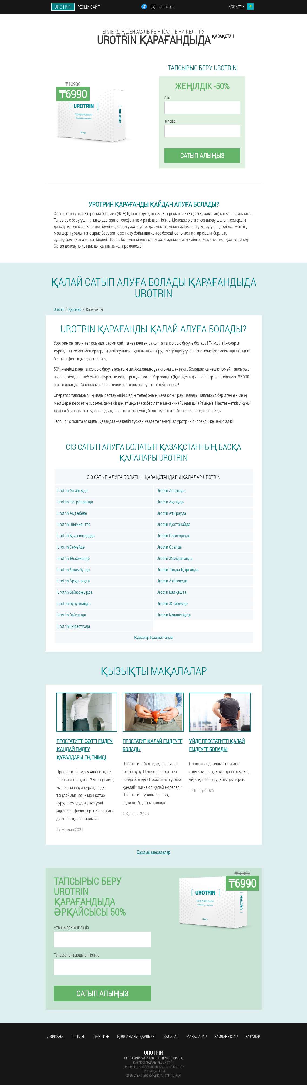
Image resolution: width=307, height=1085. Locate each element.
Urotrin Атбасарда (172, 580)
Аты (167, 98)
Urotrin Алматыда (72, 490)
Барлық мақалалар (153, 852)
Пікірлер (78, 1036)
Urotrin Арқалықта (73, 580)
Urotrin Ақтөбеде (72, 513)
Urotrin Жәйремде (172, 603)
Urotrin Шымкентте (73, 524)
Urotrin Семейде (71, 547)
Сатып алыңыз (202, 155)
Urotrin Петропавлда (75, 501)
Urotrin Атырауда (171, 513)
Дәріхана (55, 1036)
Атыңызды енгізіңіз (71, 927)
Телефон (170, 121)
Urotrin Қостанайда (173, 524)
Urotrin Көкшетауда (174, 615)
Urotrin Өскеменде (73, 558)
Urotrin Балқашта (171, 592)
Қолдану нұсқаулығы (136, 1036)
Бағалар (253, 1036)
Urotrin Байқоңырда (74, 592)
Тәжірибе (101, 1036)
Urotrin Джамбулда (73, 569)
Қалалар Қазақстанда (153, 637)
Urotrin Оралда (169, 547)
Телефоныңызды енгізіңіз (76, 955)
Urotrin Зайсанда (71, 615)
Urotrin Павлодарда (173, 535)
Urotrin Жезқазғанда (174, 558)
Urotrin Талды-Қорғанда (177, 569)
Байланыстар (226, 1036)
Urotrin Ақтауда (170, 501)
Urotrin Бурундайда (73, 603)
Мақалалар (197, 1036)
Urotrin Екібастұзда (73, 626)
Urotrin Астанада (171, 490)
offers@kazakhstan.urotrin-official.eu (153, 1058)
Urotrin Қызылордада (76, 535)
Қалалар (170, 1036)
